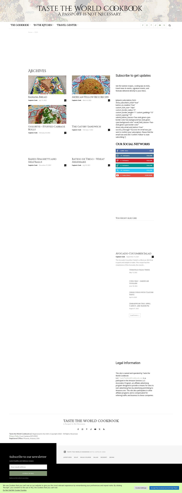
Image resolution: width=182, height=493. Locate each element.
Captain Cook (32, 100)
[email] (28, 467)
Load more (134, 315)
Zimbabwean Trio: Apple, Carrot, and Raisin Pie (140, 304)
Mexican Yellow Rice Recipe (90, 97)
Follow (149, 155)
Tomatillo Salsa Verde (139, 270)
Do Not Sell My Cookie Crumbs (14, 490)
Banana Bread (37, 97)
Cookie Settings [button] (140, 488)
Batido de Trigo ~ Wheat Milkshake (88, 160)
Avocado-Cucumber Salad (133, 253)
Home (30, 32)
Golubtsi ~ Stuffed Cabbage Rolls (46, 128)
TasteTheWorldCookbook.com (131, 378)
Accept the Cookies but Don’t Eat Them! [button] (164, 488)
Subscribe (148, 175)
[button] (169, 25)
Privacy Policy (14, 436)
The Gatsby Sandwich (86, 126)
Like (150, 151)
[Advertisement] (91, 51)
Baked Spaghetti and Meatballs (42, 160)
